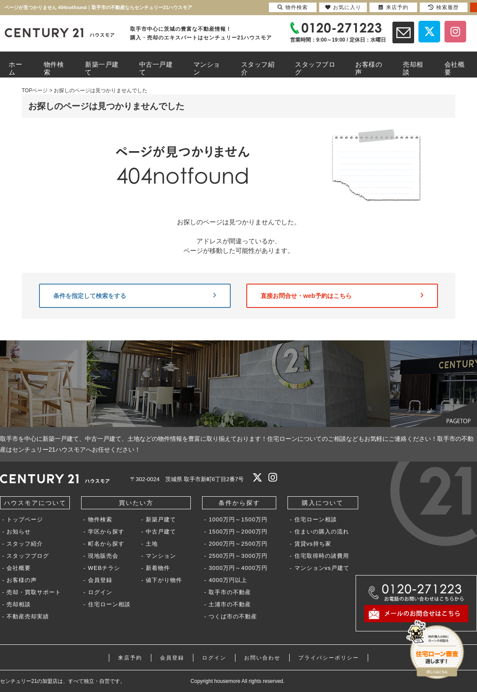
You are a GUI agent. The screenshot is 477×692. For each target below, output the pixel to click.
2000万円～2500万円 (238, 543)
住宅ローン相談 (109, 604)
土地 (152, 543)
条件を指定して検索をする (134, 295)
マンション (161, 556)
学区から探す (106, 531)
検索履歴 (443, 7)
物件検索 (100, 519)
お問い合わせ (262, 658)
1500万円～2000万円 (238, 531)
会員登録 (100, 580)
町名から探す (106, 543)
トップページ (25, 519)
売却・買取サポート (34, 592)
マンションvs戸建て (322, 568)
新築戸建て (161, 519)
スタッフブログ (28, 556)
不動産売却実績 (28, 616)
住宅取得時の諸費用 (321, 556)
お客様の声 (22, 580)
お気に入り (343, 7)
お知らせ (19, 531)
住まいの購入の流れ (321, 531)
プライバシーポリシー (328, 658)
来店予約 (130, 658)
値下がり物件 (164, 580)
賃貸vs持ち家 (312, 543)
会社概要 (19, 568)
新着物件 (158, 568)
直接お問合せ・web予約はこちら (342, 295)
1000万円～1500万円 (238, 519)
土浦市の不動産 (230, 604)
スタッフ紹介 (25, 543)
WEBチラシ (104, 568)
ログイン (100, 592)
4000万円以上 (228, 580)
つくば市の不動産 (233, 616)
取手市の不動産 (230, 592)
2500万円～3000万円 (238, 556)
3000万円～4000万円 (238, 568)
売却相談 (19, 604)
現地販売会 (103, 556)
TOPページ (35, 90)
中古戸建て (161, 531)
